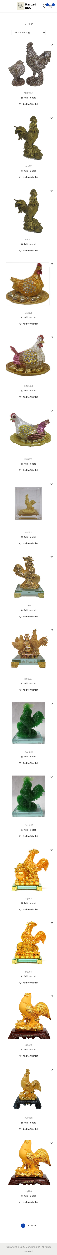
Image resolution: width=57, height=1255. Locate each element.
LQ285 (28, 971)
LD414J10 (28, 752)
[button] (52, 44)
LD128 (28, 605)
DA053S (28, 459)
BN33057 (28, 93)
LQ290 (28, 1191)
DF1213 (28, 532)
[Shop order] (28, 32)
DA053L (28, 312)
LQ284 (28, 898)
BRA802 (28, 239)
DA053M (28, 386)
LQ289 (28, 1044)
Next (33, 1225)
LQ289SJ (28, 1118)
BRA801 (28, 166)
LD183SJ (28, 678)
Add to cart (28, 97)
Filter (28, 23)
